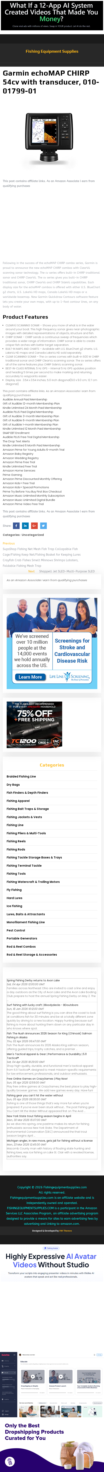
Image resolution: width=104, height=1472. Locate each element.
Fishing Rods (16, 849)
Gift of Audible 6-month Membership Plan (31, 420)
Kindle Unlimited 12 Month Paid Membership (32, 429)
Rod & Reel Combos (21, 947)
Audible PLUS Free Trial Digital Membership (31, 437)
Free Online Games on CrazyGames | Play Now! (37, 1079)
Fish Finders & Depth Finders (27, 793)
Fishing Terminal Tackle (24, 866)
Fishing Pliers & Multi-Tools (26, 833)
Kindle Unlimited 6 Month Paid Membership (31, 445)
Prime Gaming (12, 475)
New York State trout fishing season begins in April (39, 1116)
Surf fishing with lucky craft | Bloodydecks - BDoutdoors (42, 1005)
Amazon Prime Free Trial (19, 462)
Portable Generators (22, 938)
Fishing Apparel (18, 801)
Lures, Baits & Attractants (26, 914)
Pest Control (16, 930)
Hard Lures (14, 898)
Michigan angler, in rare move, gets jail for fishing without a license (50, 1141)
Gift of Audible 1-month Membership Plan (30, 424)
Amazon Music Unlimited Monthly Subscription (34, 496)
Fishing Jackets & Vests (24, 817)
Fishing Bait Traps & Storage (28, 809)
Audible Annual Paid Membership (25, 399)
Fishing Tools (16, 874)
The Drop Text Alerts (16, 441)
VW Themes (65, 1230)
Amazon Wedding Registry (21, 458)
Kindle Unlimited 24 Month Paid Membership (32, 408)
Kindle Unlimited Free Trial (20, 466)
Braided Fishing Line (21, 776)
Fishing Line (15, 825)
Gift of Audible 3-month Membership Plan (31, 416)
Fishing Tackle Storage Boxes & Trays (34, 857)
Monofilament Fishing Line (26, 922)
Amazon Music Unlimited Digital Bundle (29, 500)
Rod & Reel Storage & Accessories (32, 955)
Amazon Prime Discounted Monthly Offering (32, 479)
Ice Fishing (14, 906)
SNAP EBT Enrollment (16, 433)
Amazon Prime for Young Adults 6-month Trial (33, 450)
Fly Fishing (14, 890)
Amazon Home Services (19, 470)
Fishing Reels (16, 841)
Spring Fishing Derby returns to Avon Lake (33, 980)
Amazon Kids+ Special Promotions (26, 487)
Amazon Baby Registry (18, 454)
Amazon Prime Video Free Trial (23, 504)
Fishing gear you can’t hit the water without (35, 1095)
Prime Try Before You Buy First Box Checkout (32, 491)
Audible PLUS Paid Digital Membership (28, 412)
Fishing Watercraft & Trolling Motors (33, 882)
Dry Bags (13, 785)
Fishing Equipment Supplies (52, 51)
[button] (52, 65)
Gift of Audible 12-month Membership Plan (31, 403)
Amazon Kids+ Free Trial (19, 483)
